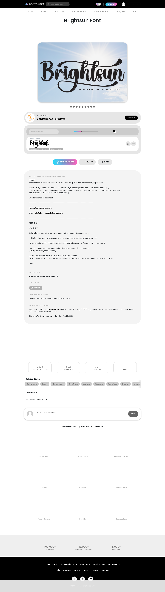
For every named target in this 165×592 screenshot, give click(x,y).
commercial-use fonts (84, 550)
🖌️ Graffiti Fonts (101, 11)
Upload (111, 4)
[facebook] (74, 579)
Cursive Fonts (99, 564)
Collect (87, 162)
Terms (86, 570)
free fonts (50, 550)
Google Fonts (114, 564)
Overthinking (121, 519)
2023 (40, 366)
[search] (58, 4)
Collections (59, 11)
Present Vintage (121, 456)
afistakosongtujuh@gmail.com (49, 213)
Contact (131, 118)
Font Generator (79, 11)
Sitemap (105, 570)
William (82, 487)
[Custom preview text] (44, 131)
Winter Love (82, 456)
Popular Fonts (51, 564)
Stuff (135, 11)
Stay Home (43, 456)
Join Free (134, 4)
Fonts (30, 11)
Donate (35, 288)
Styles (43, 11)
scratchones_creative (51, 119)
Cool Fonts (85, 564)
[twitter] (82, 579)
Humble (82, 519)
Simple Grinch (44, 519)
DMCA (95, 570)
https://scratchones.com (40, 208)
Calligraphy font (52, 309)
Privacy (77, 570)
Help (58, 570)
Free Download (65, 162)
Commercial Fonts (68, 564)
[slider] (81, 131)
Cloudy (44, 487)
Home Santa (121, 487)
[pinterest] (90, 579)
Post (133, 414)
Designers (120, 11)
